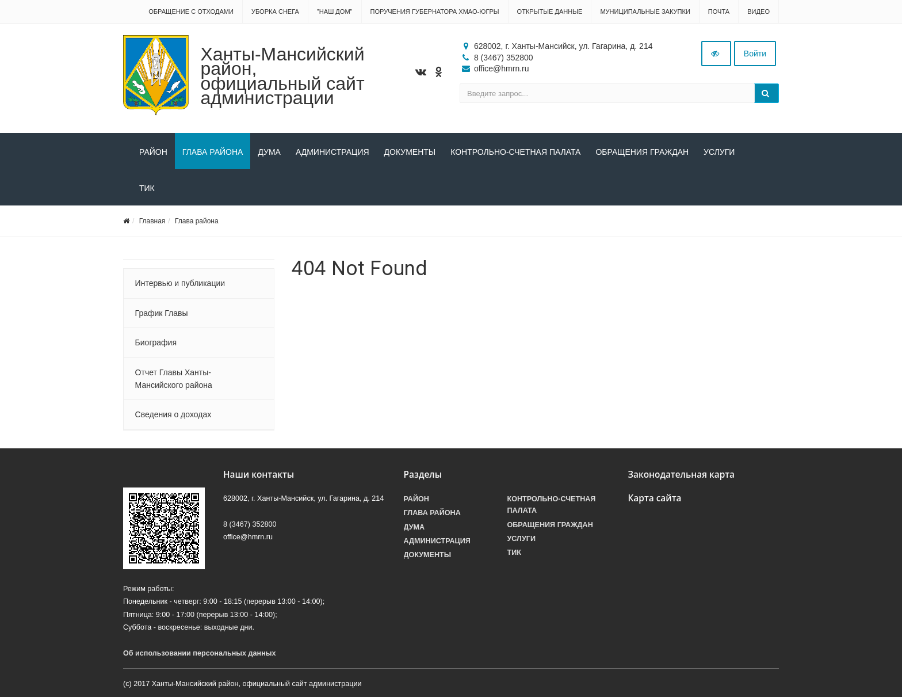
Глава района (212, 152)
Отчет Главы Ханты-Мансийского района (173, 379)
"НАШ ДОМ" (335, 11)
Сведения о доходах (173, 414)
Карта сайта (655, 498)
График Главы (161, 313)
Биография (156, 342)
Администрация (332, 152)
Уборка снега (275, 11)
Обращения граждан (642, 152)
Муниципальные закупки (645, 11)
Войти (755, 53)
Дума (269, 152)
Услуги (719, 152)
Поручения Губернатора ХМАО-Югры (434, 11)
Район (153, 152)
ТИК (147, 188)
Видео (758, 11)
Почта (718, 11)
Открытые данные (550, 11)
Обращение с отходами (191, 11)
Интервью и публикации (180, 283)
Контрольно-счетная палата (515, 152)
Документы (410, 152)
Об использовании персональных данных (199, 653)
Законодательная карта (681, 475)
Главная (152, 221)
